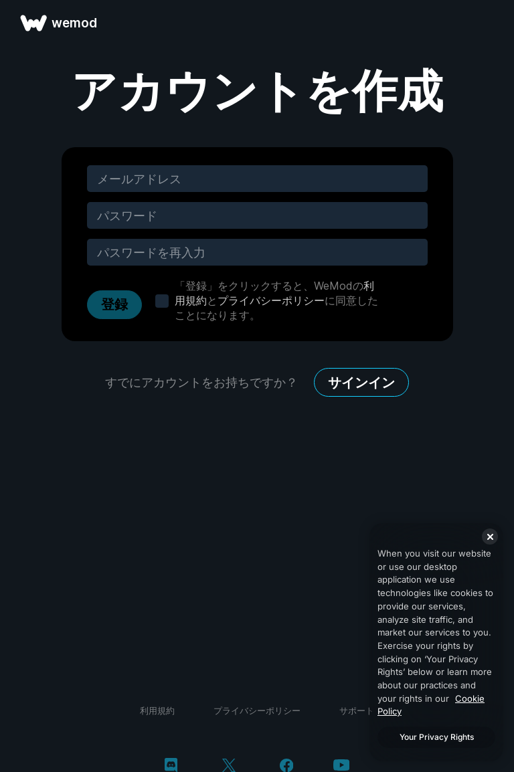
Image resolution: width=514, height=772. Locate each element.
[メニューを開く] (488, 22)
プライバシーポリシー (271, 300)
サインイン (361, 383)
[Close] (490, 536)
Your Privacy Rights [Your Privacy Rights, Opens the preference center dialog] (437, 737)
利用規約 (157, 710)
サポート (356, 710)
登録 (114, 304)
